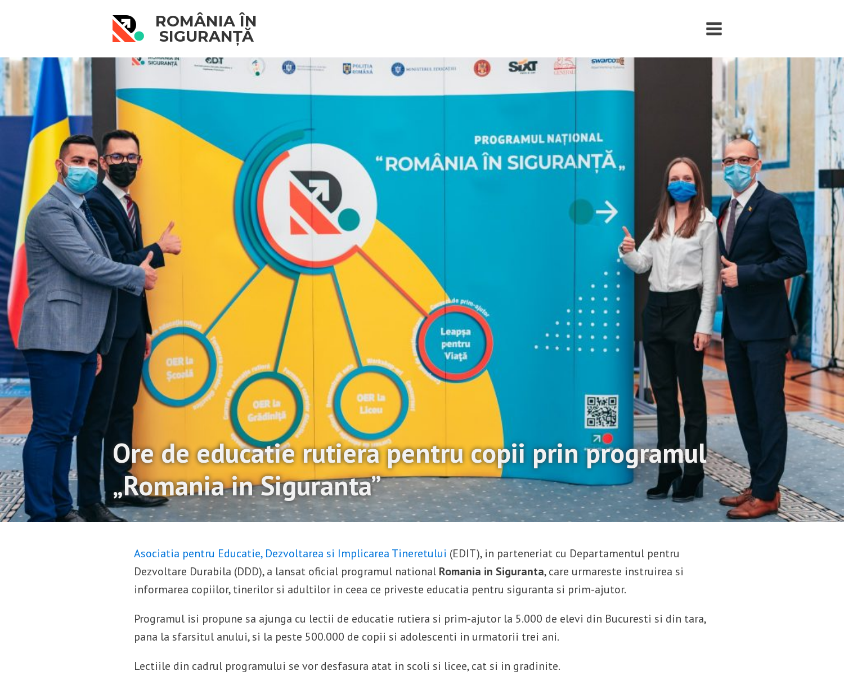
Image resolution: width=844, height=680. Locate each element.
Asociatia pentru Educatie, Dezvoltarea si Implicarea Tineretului (290, 553)
